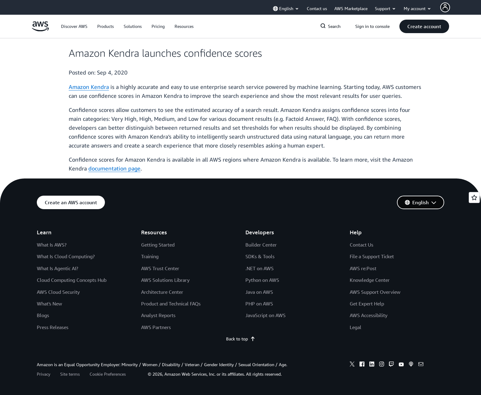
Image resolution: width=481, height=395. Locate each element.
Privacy (43, 374)
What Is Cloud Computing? (66, 256)
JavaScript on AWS (265, 315)
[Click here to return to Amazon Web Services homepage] (40, 29)
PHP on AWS (259, 304)
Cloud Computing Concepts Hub (71, 280)
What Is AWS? (52, 245)
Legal (355, 327)
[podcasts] (411, 365)
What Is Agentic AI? (57, 268)
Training (150, 256)
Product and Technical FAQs (171, 304)
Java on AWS (259, 292)
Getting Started (158, 245)
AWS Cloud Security (58, 292)
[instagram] (381, 365)
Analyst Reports (158, 315)
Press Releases (52, 327)
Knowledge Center (370, 280)
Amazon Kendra (89, 86)
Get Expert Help (367, 304)
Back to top (240, 338)
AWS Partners (156, 327)
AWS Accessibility (368, 315)
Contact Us (361, 245)
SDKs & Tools (260, 256)
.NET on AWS (259, 268)
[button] (74, 26)
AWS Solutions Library (165, 280)
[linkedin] (371, 365)
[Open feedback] (474, 197)
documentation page (114, 168)
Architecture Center (162, 292)
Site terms (70, 374)
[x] (352, 365)
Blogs (43, 315)
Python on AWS (262, 280)
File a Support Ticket (372, 256)
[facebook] (362, 365)
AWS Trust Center (160, 268)
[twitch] (391, 365)
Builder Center (261, 245)
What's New (49, 304)
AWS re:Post (363, 268)
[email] (420, 365)
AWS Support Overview (375, 292)
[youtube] (401, 365)
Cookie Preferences (108, 374)
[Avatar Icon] (445, 7)
